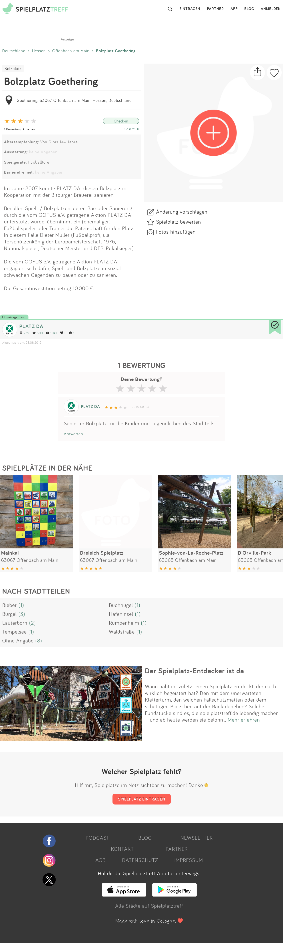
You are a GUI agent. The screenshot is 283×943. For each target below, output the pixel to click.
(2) (32, 622)
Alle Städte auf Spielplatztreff (149, 905)
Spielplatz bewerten (178, 221)
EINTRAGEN (189, 8)
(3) (21, 613)
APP (234, 8)
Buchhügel (121, 605)
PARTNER (215, 8)
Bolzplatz (13, 68)
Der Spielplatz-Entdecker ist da (194, 671)
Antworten (73, 433)
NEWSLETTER (197, 837)
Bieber (9, 605)
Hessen (39, 50)
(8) (38, 640)
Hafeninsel (121, 613)
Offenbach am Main (71, 50)
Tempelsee (14, 631)
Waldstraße (122, 631)
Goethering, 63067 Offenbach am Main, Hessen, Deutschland (74, 100)
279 (24, 333)
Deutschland (14, 50)
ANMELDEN (271, 8)
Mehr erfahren (244, 719)
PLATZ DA (31, 326)
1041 (51, 333)
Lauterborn (14, 622)
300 (37, 333)
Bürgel (9, 613)
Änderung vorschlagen (181, 211)
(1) (21, 605)
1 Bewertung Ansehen (19, 129)
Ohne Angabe (18, 640)
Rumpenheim (124, 622)
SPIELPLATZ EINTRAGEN (141, 799)
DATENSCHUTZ (140, 860)
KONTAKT (122, 848)
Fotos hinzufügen (176, 231)
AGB (100, 860)
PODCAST (97, 837)
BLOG (249, 8)
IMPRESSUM (188, 860)
